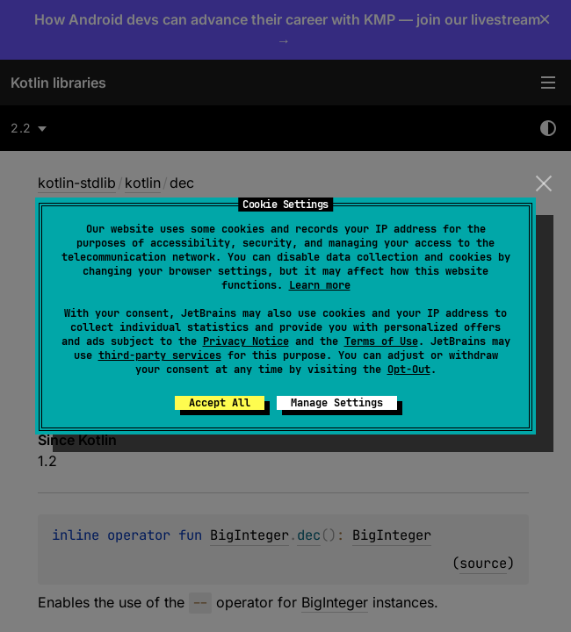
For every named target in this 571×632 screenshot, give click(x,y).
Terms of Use (381, 341)
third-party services (159, 355)
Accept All (219, 403)
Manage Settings (337, 403)
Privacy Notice (246, 341)
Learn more (320, 285)
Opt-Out (408, 370)
